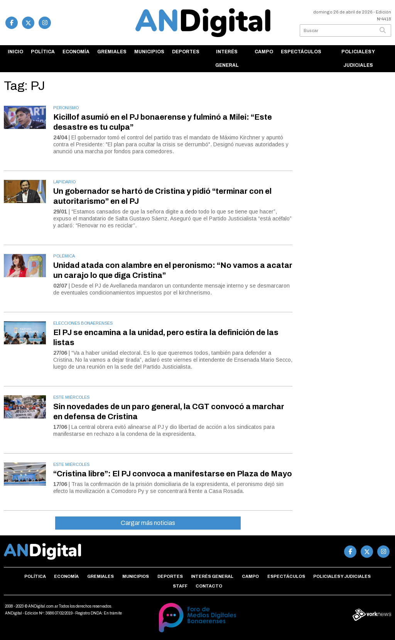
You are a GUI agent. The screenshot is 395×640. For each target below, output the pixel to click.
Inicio (15, 51)
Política (43, 51)
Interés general (227, 58)
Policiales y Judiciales (358, 58)
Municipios (149, 51)
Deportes (185, 51)
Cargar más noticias (148, 523)
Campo (264, 51)
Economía (75, 51)
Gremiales (112, 51)
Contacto (209, 586)
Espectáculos (301, 51)
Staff (180, 586)
